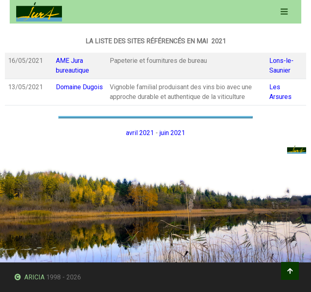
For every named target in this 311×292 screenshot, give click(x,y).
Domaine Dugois (79, 87)
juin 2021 (172, 133)
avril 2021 (140, 133)
